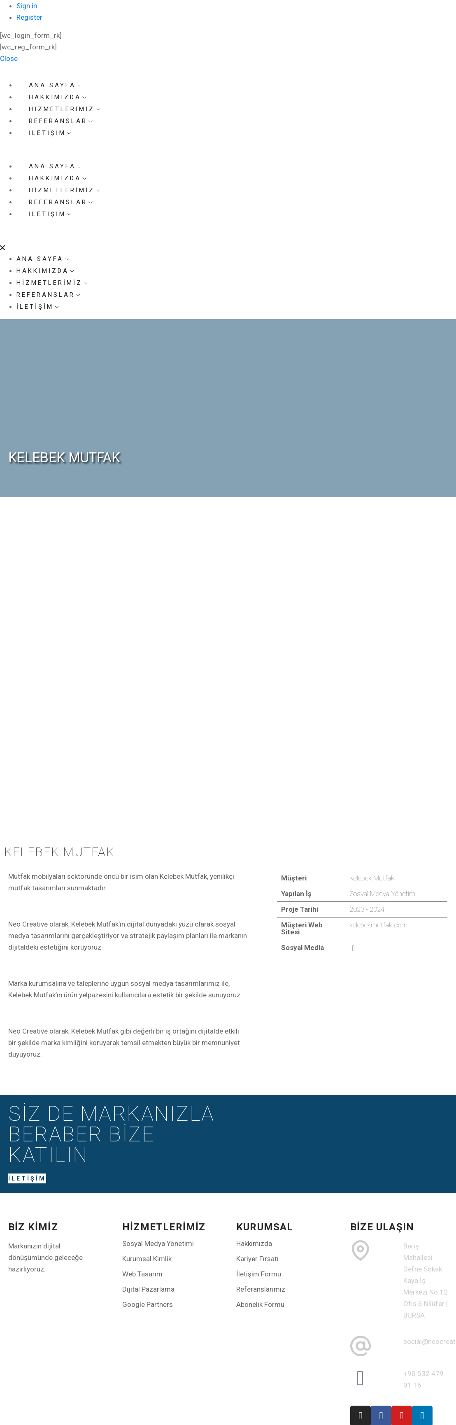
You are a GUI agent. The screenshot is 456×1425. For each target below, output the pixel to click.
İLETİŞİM (50, 133)
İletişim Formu (258, 1274)
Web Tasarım (142, 1274)
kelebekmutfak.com (378, 925)
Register (29, 17)
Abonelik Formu (260, 1304)
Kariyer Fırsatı (257, 1259)
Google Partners (147, 1304)
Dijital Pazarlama (148, 1289)
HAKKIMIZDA (45, 271)
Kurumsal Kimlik (147, 1259)
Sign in (26, 6)
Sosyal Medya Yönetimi (158, 1243)
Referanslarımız (260, 1289)
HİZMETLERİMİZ (52, 282)
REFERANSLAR (48, 294)
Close (9, 58)
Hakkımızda (254, 1243)
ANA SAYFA (43, 259)
